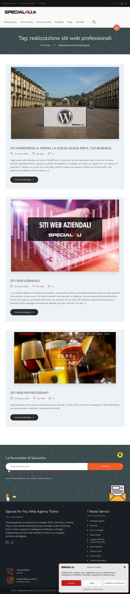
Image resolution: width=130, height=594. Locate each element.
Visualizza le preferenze (115, 583)
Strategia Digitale (96, 521)
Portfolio (59, 22)
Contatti (80, 22)
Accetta (71, 583)
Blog (70, 22)
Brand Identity (44, 525)
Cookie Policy (87, 589)
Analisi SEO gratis (96, 542)
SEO (50, 522)
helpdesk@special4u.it (27, 579)
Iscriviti (111, 466)
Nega (92, 583)
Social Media (94, 535)
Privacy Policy (98, 589)
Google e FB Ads (95, 539)
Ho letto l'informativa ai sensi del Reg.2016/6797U (36, 471)
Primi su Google (95, 530)
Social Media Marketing (24, 525)
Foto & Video (12, 529)
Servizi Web (26, 22)
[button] (124, 567)
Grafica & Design (61, 525)
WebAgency (10, 22)
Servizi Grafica (44, 22)
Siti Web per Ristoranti (29, 393)
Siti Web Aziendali (25, 281)
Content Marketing (96, 560)
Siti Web (40, 153)
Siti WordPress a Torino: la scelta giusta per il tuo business (60, 148)
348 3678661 (23, 570)
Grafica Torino (94, 551)
